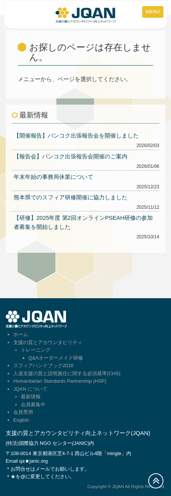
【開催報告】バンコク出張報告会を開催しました (76, 135)
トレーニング (35, 350)
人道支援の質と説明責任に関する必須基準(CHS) (67, 373)
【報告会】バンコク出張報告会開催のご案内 (70, 156)
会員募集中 (33, 404)
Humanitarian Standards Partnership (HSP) (59, 381)
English (21, 420)
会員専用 (23, 412)
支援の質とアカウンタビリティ (47, 342)
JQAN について (30, 389)
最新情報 (31, 396)
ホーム (20, 334)
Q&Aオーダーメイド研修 (55, 358)
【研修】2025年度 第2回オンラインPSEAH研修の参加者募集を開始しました (83, 222)
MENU (153, 11)
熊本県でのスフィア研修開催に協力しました (70, 197)
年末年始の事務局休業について (53, 177)
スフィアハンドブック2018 (43, 365)
